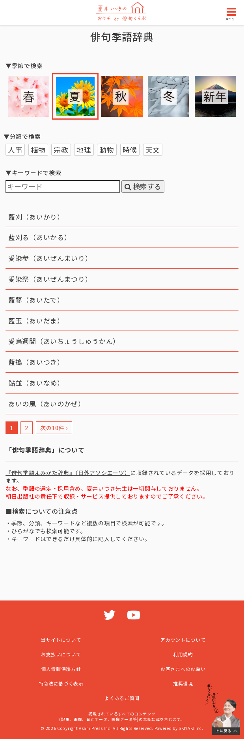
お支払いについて (61, 654)
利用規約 (183, 654)
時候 (130, 149)
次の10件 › (54, 428)
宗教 (61, 149)
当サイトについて (61, 639)
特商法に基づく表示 (61, 683)
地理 (83, 149)
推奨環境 (183, 683)
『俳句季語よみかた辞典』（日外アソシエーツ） (68, 473)
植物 (38, 149)
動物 (106, 149)
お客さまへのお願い (182, 668)
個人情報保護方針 (61, 668)
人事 (15, 149)
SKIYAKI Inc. (191, 728)
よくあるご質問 (122, 698)
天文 (152, 149)
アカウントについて (182, 639)
